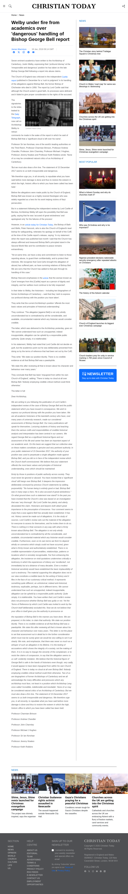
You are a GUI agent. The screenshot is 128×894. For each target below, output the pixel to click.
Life (10, 865)
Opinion (12, 853)
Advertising (33, 859)
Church (12, 859)
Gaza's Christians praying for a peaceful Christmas (76, 800)
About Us (32, 850)
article (45, 278)
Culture (12, 862)
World (11, 856)
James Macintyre (18, 49)
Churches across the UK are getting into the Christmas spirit (103, 802)
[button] (4, 6)
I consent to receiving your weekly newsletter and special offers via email (65, 854)
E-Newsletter (35, 875)
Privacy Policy (35, 869)
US (9, 868)
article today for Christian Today (39, 225)
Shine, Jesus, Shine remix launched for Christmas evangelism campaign (23, 803)
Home (14, 15)
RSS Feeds (32, 872)
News (21, 15)
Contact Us (33, 878)
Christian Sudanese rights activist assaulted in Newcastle (50, 802)
